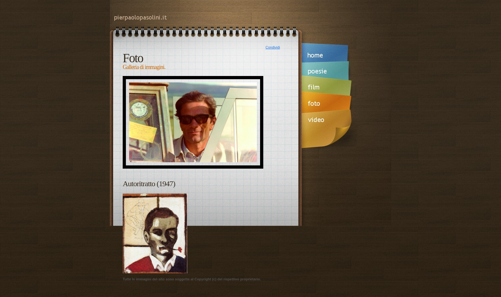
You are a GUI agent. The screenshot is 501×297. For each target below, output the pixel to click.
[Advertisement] (249, 233)
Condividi (273, 47)
